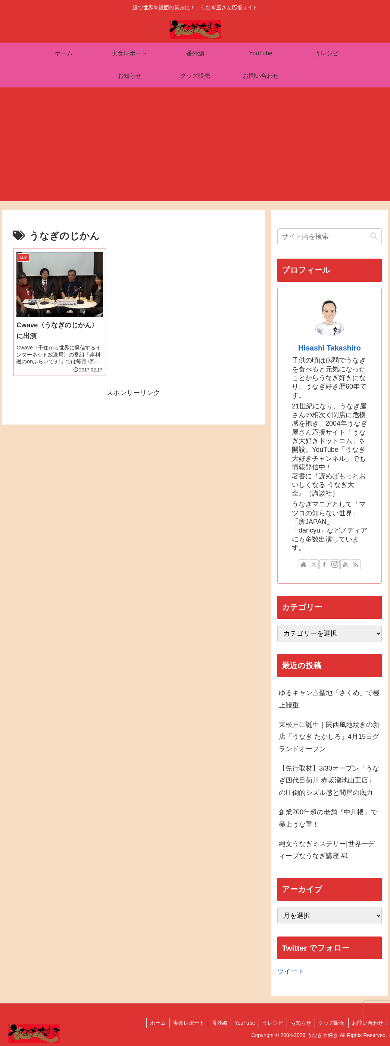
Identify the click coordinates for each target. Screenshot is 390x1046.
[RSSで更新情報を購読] (356, 564)
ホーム (153, 1023)
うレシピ (270, 1023)
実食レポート (184, 1023)
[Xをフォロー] (314, 564)
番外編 (216, 1023)
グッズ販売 (331, 1023)
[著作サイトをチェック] (303, 564)
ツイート (290, 971)
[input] (329, 236)
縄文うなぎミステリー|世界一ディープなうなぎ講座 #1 (327, 850)
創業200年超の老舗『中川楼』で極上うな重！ (328, 818)
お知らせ (299, 1023)
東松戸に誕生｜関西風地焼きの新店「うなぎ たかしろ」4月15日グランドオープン (329, 737)
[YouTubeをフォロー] (345, 564)
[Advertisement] (195, 148)
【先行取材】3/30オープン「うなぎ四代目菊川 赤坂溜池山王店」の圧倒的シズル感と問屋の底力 (329, 780)
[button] (374, 236)
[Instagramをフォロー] (335, 564)
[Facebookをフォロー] (324, 564)
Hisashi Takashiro (329, 348)
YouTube (242, 1023)
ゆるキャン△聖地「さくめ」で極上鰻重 (329, 699)
